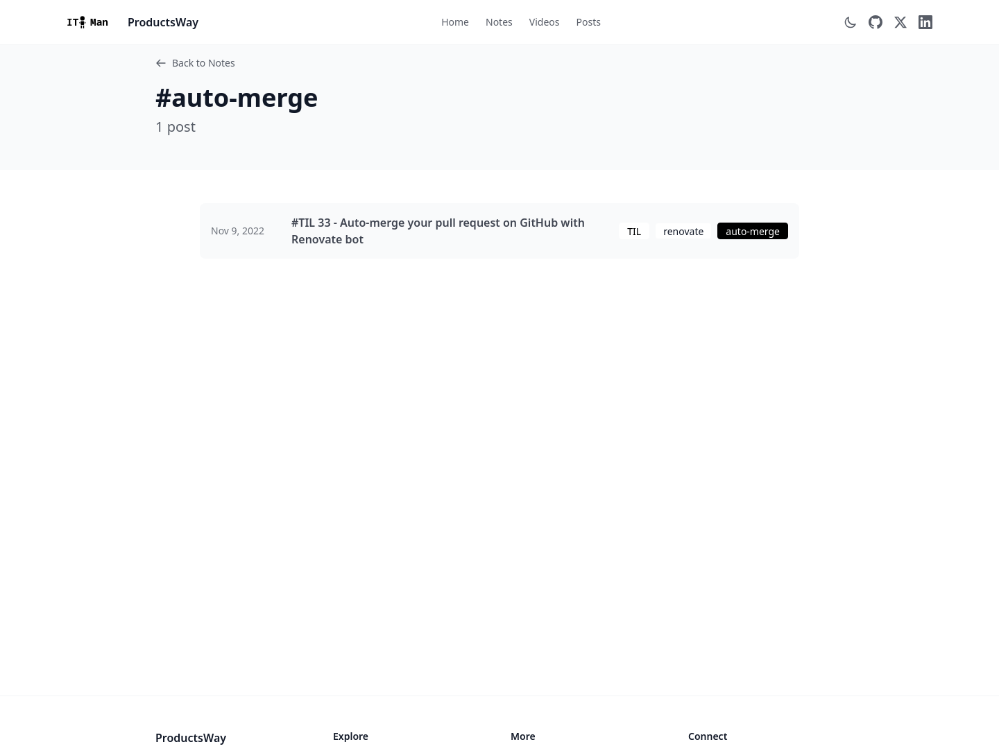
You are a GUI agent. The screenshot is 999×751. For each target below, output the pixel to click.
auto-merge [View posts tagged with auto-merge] (753, 231)
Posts (588, 21)
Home (455, 21)
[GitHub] (875, 22)
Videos (544, 21)
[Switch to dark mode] (850, 22)
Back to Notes (195, 62)
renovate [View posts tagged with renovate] (683, 231)
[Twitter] (900, 22)
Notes (499, 21)
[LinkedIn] (925, 22)
